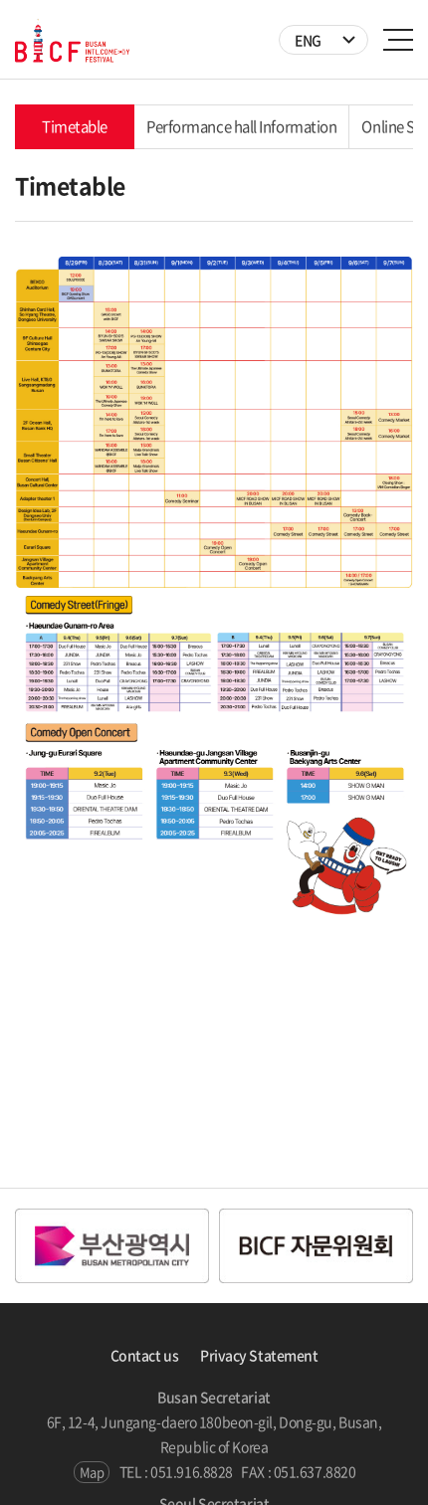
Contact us (144, 1355)
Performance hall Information (241, 126)
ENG (308, 40)
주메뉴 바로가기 (0, 0)
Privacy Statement (259, 1355)
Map (92, 1471)
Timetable (74, 126)
